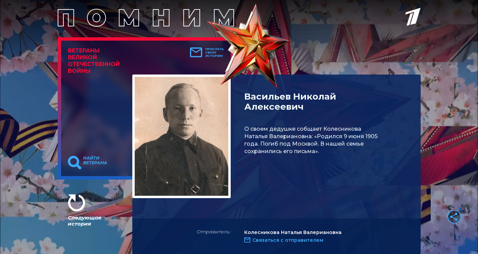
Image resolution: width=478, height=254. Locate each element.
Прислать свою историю (214, 52)
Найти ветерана (95, 160)
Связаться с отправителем (287, 240)
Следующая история (84, 220)
